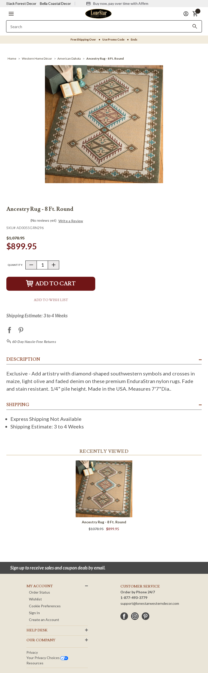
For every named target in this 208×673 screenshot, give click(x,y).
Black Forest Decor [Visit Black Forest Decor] (21, 3)
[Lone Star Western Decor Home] (98, 13)
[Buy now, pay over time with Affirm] (117, 3)
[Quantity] (42, 265)
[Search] (195, 26)
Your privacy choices (47, 657)
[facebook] (124, 616)
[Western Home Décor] (37, 58)
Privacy (32, 652)
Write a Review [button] (70, 221)
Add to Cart (51, 283)
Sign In (34, 613)
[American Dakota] (69, 58)
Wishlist (35, 599)
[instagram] (135, 616)
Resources (34, 663)
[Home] (12, 58)
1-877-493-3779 (133, 597)
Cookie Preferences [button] (45, 606)
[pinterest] (145, 616)
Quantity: (15, 265)
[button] (11, 14)
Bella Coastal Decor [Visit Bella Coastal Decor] (55, 3)
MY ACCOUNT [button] (39, 586)
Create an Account (44, 619)
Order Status (39, 592)
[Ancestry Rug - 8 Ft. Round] (105, 58)
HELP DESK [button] (36, 630)
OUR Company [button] (40, 640)
